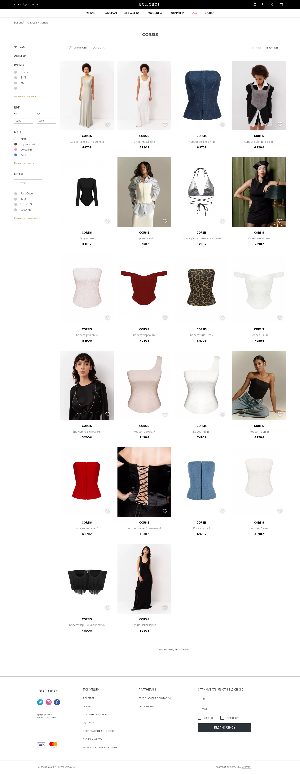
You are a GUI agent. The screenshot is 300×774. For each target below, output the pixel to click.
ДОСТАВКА (88, 698)
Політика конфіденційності (99, 731)
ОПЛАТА (87, 706)
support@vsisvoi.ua (26, 4)
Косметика (155, 13)
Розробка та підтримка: (233, 767)
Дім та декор (132, 13)
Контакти (88, 723)
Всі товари (257, 48)
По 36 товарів (272, 48)
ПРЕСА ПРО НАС (147, 706)
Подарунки (177, 13)
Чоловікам (110, 13)
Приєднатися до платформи (155, 698)
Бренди (209, 13)
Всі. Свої (19, 22)
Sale (194, 13)
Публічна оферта (93, 739)
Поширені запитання (95, 714)
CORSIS (87, 136)
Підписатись (224, 727)
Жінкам (90, 13)
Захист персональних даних (100, 747)
